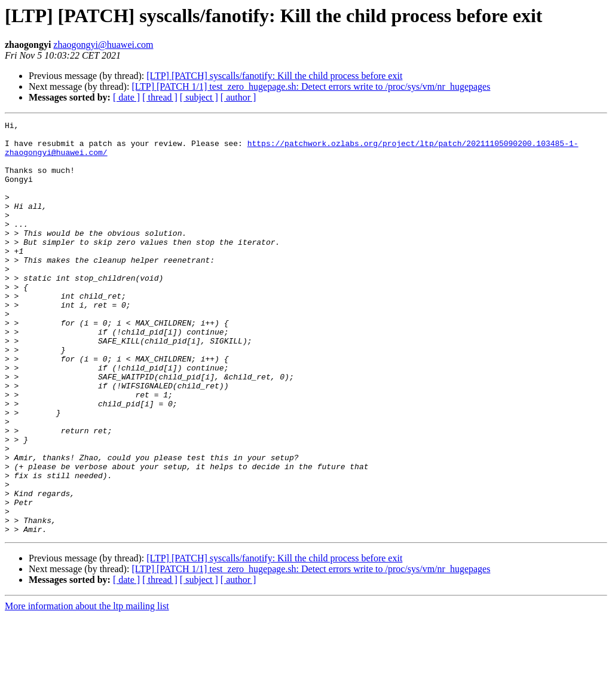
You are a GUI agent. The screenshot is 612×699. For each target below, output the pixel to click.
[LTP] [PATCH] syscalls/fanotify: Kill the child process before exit (274, 76)
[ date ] (126, 97)
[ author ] (238, 97)
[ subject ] (199, 97)
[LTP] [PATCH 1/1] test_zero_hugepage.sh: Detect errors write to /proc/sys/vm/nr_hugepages (310, 86)
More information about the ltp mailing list (87, 688)
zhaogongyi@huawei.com (103, 44)
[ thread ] (160, 97)
